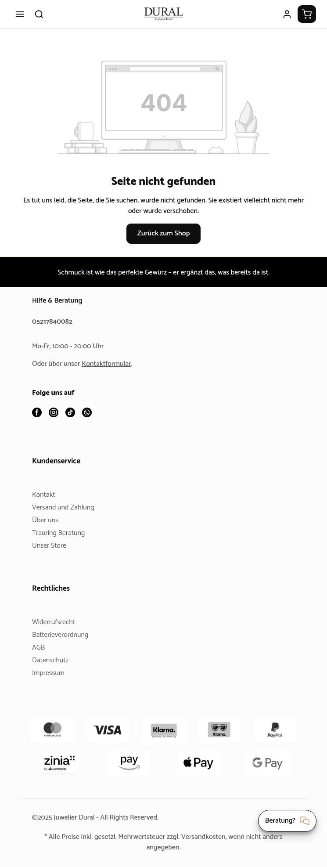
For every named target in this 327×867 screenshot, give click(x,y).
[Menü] (20, 14)
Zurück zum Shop (163, 233)
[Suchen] (39, 14)
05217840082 (53, 322)
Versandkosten (206, 837)
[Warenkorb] (307, 14)
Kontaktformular (109, 364)
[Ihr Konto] (287, 14)
